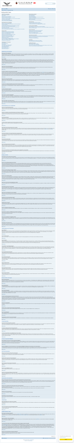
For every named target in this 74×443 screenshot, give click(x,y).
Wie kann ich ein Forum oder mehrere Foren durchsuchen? (36, 30)
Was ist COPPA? (4, 15)
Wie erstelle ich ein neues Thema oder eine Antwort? (8, 31)
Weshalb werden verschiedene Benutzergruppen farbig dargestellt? (37, 18)
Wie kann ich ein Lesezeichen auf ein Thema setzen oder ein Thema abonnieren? (38, 36)
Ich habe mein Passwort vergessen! (6, 19)
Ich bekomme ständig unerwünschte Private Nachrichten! (35, 23)
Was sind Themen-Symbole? (5, 48)
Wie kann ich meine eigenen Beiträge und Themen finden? (36, 33)
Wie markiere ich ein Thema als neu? (6, 40)
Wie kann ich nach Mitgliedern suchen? (33, 32)
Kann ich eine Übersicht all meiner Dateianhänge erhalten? (36, 41)
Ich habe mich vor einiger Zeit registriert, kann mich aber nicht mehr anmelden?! (11, 18)
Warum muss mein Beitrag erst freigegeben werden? (8, 39)
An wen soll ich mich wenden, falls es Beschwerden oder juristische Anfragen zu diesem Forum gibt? (40, 45)
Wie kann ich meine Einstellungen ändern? (7, 23)
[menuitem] (7, 8)
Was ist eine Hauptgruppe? (32, 19)
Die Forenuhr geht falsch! (5, 24)
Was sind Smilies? (4, 44)
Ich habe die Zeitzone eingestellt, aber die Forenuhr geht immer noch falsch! (10, 25)
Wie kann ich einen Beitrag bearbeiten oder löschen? (8, 32)
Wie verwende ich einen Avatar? (5, 27)
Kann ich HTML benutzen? (5, 43)
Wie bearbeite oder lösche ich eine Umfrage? (7, 35)
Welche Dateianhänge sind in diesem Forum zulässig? (35, 40)
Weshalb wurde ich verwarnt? (5, 37)
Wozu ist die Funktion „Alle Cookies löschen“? (7, 20)
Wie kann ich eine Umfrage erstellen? (6, 33)
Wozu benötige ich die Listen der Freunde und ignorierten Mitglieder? (37, 26)
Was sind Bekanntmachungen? (5, 46)
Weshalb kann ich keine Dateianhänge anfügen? (7, 36)
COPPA (43, 72)
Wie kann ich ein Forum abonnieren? (33, 37)
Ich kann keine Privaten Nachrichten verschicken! (34, 22)
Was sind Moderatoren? (31, 15)
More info (64, 437)
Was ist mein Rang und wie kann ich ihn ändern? (7, 28)
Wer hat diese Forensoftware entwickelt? (33, 43)
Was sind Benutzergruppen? (32, 16)
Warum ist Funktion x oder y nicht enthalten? (34, 44)
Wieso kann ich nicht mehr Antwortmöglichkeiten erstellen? (8, 34)
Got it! (66, 439)
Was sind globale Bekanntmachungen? (6, 45)
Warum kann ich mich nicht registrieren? (6, 16)
